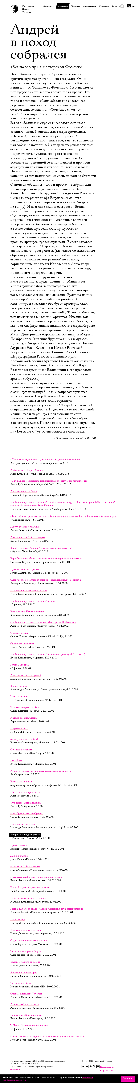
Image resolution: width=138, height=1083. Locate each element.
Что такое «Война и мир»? (25, 802)
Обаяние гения (19, 632)
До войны (16, 760)
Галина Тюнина (19, 664)
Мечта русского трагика (24, 526)
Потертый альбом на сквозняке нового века (36, 877)
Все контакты (15, 1069)
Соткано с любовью (21, 983)
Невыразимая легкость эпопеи (28, 898)
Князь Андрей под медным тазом (29, 887)
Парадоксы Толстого (22, 824)
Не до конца (17, 919)
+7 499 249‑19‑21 (32, 1064)
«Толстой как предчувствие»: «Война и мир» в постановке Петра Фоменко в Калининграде (63, 516)
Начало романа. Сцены (24, 717)
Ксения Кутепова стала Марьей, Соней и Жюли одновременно (46, 908)
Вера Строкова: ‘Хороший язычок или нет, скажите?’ (41, 548)
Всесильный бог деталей (24, 1004)
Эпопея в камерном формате (27, 951)
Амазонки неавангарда (23, 972)
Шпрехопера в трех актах (25, 792)
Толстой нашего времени (25, 961)
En (133, 6)
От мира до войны (21, 749)
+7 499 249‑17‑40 (17, 1064)
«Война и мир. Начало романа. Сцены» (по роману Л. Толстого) (47, 654)
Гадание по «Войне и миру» (26, 1015)
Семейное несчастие (22, 643)
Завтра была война (21, 781)
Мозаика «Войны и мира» (25, 866)
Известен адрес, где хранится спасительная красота (40, 771)
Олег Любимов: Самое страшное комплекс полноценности (45, 579)
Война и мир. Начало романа (27, 611)
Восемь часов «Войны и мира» (27, 537)
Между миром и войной (24, 739)
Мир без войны (19, 728)
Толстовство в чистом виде (26, 930)
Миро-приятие (19, 855)
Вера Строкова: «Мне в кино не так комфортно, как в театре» (46, 558)
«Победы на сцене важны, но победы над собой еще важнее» (46, 459)
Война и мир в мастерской (25, 675)
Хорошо (127, 1078)
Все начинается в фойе (23, 491)
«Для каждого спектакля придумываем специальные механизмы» (48, 480)
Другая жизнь (18, 845)
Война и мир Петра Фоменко (27, 470)
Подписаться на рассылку (102, 1066)
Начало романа (19, 696)
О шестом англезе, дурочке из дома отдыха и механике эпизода (47, 1036)
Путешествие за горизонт (25, 569)
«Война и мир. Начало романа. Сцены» (33, 601)
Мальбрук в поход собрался (26, 813)
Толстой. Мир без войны (24, 707)
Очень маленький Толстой (26, 993)
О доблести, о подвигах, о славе (28, 940)
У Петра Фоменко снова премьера (30, 1025)
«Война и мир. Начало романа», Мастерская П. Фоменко (43, 622)
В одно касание (19, 686)
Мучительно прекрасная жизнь (28, 590)
